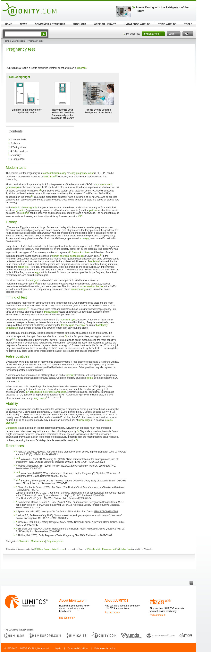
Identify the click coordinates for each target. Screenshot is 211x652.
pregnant (81, 68)
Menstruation (51, 311)
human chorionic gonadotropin (68, 256)
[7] (70, 251)
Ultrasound (11, 428)
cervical (81, 325)
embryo (25, 213)
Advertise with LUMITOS (160, 602)
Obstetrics (24, 541)
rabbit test (23, 267)
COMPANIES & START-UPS (50, 24)
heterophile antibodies (54, 392)
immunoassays (79, 289)
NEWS (23, 24)
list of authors (125, 549)
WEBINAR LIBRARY (105, 24)
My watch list (133, 33)
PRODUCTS (79, 24)
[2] (39, 190)
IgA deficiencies (34, 392)
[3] (32, 196)
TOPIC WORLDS (167, 24)
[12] (17, 380)
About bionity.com (72, 600)
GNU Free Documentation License (49, 549)
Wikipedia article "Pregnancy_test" (101, 549)
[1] (56, 176)
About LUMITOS (116, 600)
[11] (13, 339)
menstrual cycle (68, 319)
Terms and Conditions (78, 648)
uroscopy (84, 238)
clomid (90, 378)
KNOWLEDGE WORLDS (137, 24)
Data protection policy (104, 648)
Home (6, 41)
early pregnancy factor (82, 173)
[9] (36, 283)
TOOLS (188, 24)
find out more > (67, 617)
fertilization (49, 176)
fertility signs (67, 325)
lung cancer (40, 398)
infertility (70, 375)
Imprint (58, 648)
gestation (20, 210)
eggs (37, 272)
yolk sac (93, 210)
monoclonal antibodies (91, 286)
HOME (8, 24)
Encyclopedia (18, 41)
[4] (79, 216)
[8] (101, 255)
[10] (65, 335)
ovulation (94, 261)
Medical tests (38, 541)
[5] (81, 216)
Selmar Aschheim (81, 252)
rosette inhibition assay (54, 173)
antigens (34, 280)
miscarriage (85, 420)
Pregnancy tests (54, 541)
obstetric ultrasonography (24, 207)
